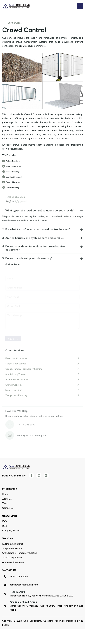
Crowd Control (13, 387)
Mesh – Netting (13, 392)
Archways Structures (16, 381)
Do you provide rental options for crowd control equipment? (33, 250)
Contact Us (8, 507)
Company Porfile (11, 530)
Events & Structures (16, 360)
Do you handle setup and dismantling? (27, 260)
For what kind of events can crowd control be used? (36, 231)
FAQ (4, 521)
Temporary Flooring (16, 397)
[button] (80, 6)
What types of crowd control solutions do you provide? (38, 212)
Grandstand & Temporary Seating (23, 371)
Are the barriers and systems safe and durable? (33, 240)
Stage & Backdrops (15, 365)
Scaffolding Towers (16, 376)
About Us (7, 498)
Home (5, 494)
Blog (4, 525)
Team (5, 503)
